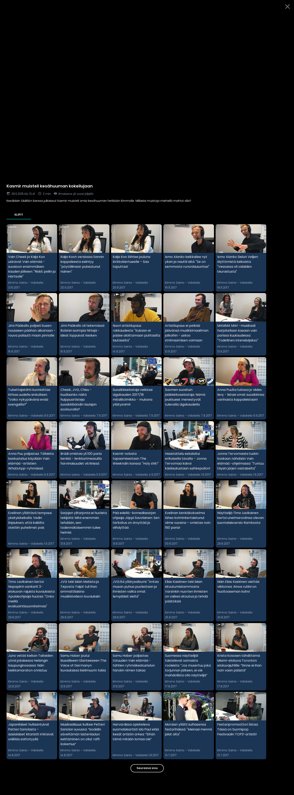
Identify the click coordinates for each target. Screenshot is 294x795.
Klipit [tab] (18, 215)
